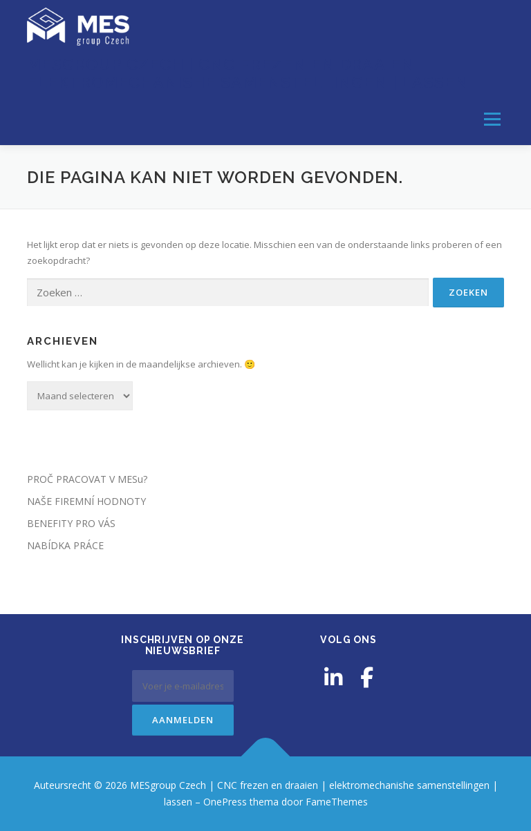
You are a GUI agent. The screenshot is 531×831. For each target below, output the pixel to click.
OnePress (225, 801)
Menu (492, 119)
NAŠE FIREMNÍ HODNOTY (86, 501)
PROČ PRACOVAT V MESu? (87, 479)
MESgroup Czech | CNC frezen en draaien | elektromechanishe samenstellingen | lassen (247, 73)
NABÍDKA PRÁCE (65, 545)
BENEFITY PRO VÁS (71, 523)
